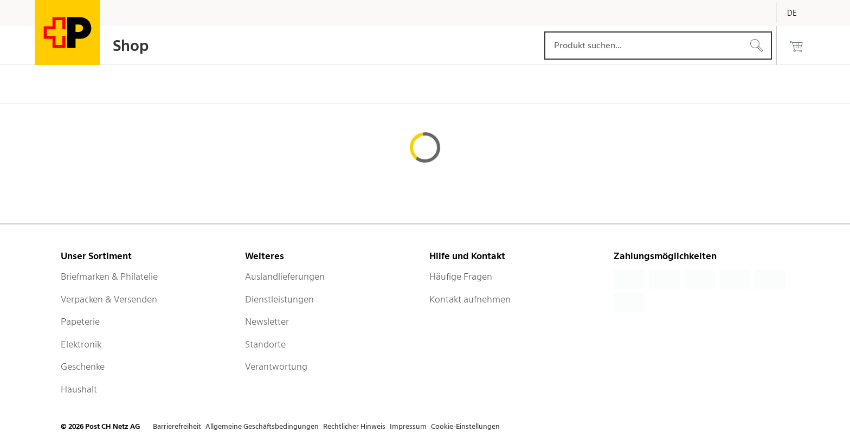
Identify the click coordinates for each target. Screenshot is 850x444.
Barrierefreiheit (177, 426)
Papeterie (80, 321)
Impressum (408, 426)
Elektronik (81, 344)
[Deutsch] (800, 13)
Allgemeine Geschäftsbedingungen (262, 426)
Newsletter (267, 321)
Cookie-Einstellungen (465, 426)
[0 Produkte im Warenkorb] (796, 45)
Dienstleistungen (279, 299)
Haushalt (79, 389)
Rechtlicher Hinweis (354, 426)
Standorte (265, 344)
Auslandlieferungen (285, 276)
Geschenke (83, 366)
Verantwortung (276, 366)
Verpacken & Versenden (109, 299)
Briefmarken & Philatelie (109, 276)
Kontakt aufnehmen (470, 299)
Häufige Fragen (460, 276)
